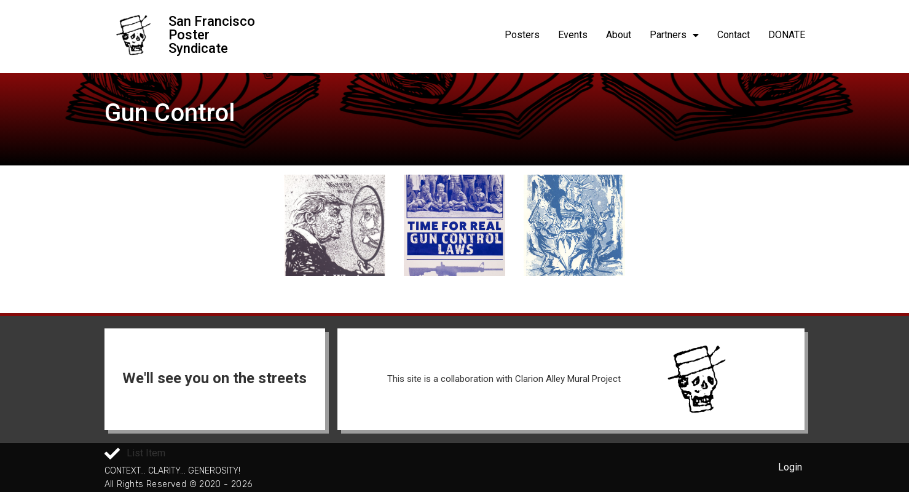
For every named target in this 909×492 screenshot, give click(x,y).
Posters (522, 35)
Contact (733, 35)
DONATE (786, 35)
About (618, 35)
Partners (674, 35)
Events (573, 35)
